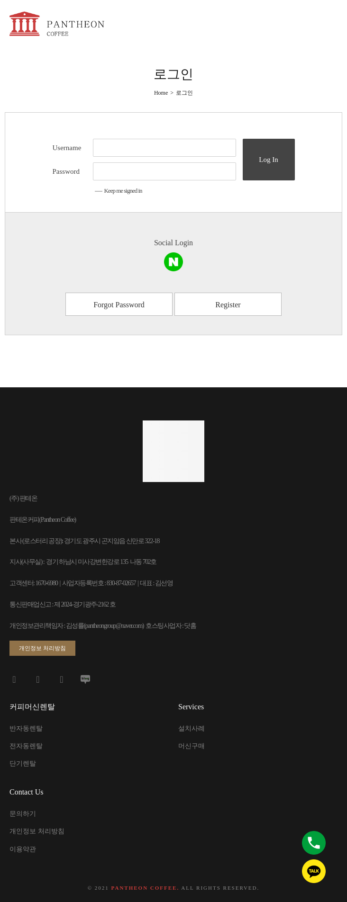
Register (227, 305)
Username (67, 148)
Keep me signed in (118, 190)
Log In (268, 159)
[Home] (161, 92)
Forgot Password (119, 305)
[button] (42, 648)
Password (66, 171)
